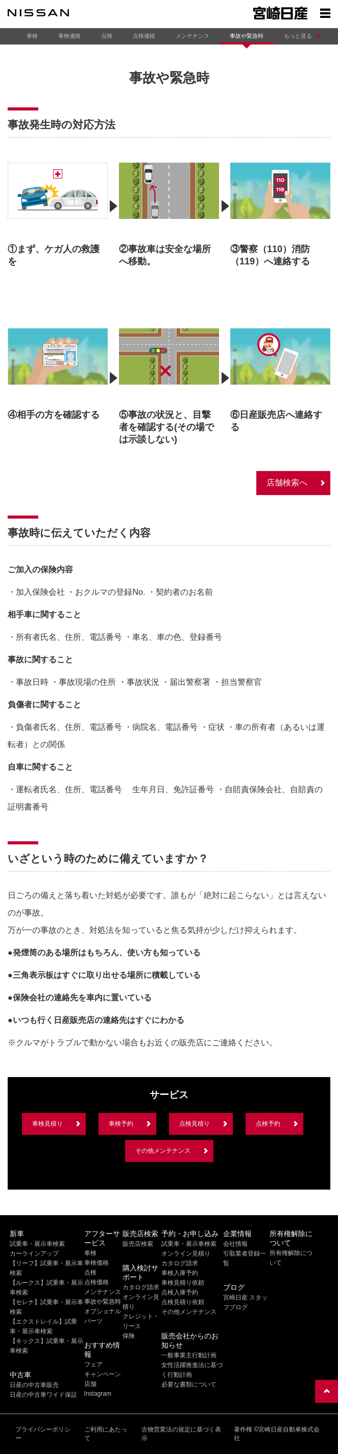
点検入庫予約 (179, 1292)
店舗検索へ (287, 482)
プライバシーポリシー (42, 1434)
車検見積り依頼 (182, 1282)
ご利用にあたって (105, 1434)
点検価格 (144, 36)
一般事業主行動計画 (188, 1355)
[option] (58, 213)
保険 (129, 1335)
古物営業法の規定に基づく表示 (181, 1434)
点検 (106, 36)
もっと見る (298, 36)
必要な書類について (188, 1384)
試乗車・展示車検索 (37, 1243)
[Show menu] (325, 13)
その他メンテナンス (162, 1150)
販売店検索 (138, 1243)
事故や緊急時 (246, 36)
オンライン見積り (185, 1253)
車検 (32, 36)
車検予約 (121, 1123)
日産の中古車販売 (34, 1385)
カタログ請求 (141, 1287)
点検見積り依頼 (182, 1302)
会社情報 (235, 1243)
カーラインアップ (34, 1253)
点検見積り (194, 1123)
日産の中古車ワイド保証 (43, 1394)
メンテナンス (192, 36)
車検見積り (47, 1123)
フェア (93, 1364)
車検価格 (69, 36)
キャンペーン (102, 1374)
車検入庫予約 (179, 1273)
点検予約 (268, 1123)
